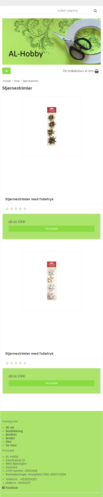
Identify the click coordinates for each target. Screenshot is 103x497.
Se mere (11, 445)
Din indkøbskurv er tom (81, 71)
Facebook (11, 487)
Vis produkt (51, 228)
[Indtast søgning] (77, 10)
